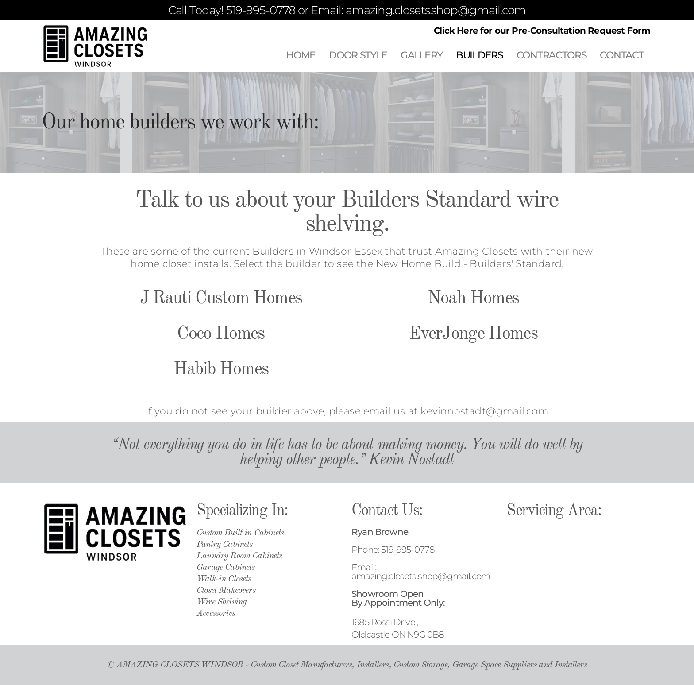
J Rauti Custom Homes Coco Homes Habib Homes (221, 334)
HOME (301, 55)
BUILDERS (479, 55)
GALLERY (422, 55)
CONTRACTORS (552, 55)
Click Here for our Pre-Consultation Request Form (542, 30)
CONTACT (622, 55)
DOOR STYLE (358, 55)
